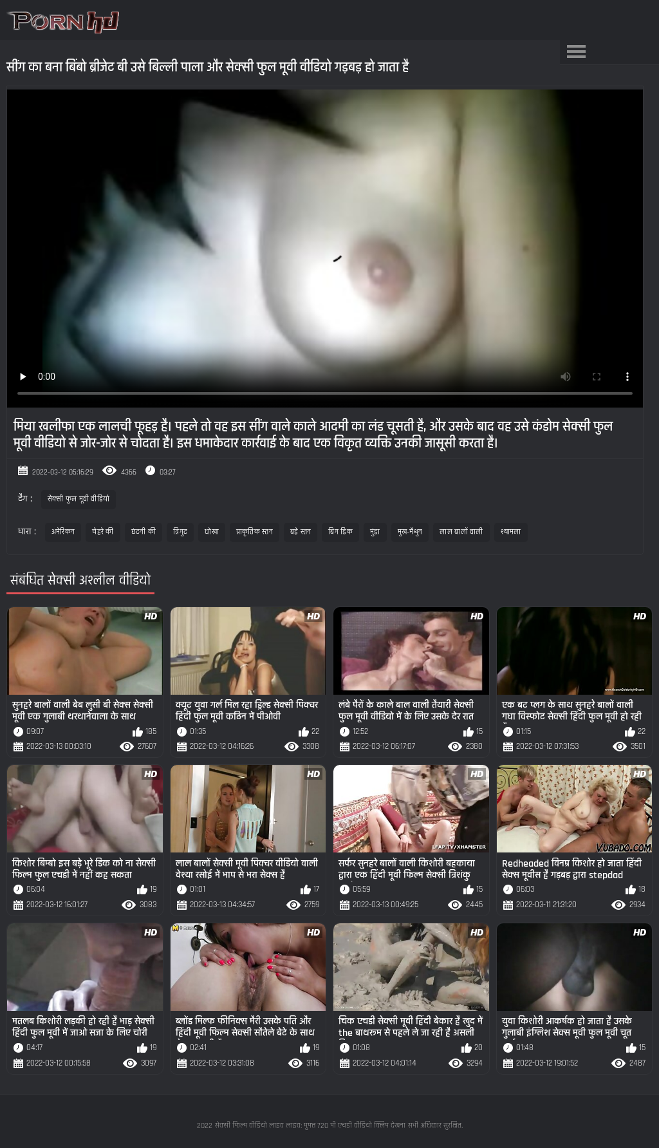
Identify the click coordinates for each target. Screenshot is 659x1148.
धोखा (212, 532)
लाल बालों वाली (461, 532)
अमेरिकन (63, 532)
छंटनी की (143, 532)
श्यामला (511, 532)
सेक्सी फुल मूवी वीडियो (79, 499)
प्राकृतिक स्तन (254, 532)
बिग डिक (340, 532)
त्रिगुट (180, 532)
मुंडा (375, 532)
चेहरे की (103, 532)
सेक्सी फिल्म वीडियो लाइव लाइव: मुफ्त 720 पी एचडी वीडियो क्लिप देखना (310, 1126)
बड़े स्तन (300, 532)
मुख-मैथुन (410, 532)
